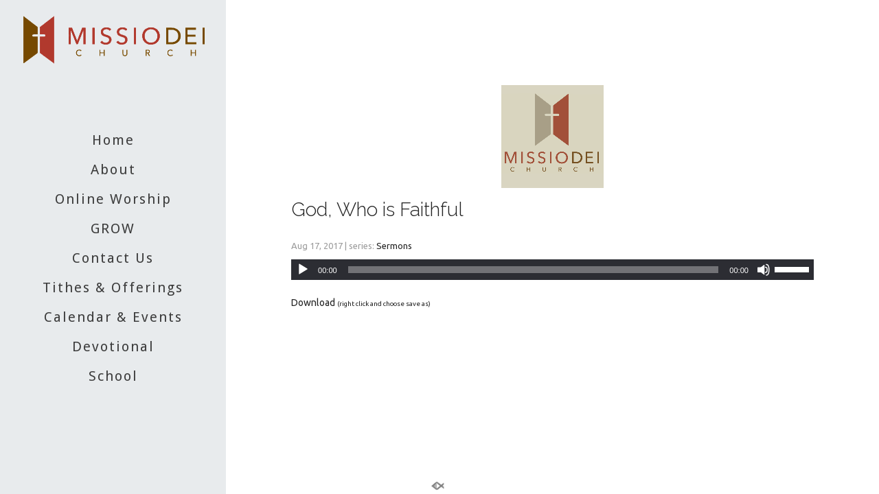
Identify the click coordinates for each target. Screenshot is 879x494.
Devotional (113, 346)
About (113, 169)
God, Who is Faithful (377, 209)
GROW (113, 228)
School (113, 376)
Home (113, 140)
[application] (552, 269)
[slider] (533, 269)
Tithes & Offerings (113, 287)
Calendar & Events (113, 317)
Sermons (394, 245)
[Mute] (763, 270)
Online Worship (113, 199)
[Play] (303, 270)
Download (313, 302)
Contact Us (113, 258)
